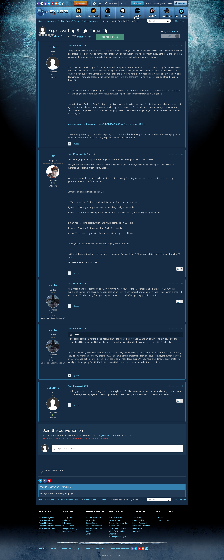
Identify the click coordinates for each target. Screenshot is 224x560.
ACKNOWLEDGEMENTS (120, 545)
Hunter (104, 21)
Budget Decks (91, 520)
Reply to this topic (110, 36)
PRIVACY (86, 545)
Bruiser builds (138, 517)
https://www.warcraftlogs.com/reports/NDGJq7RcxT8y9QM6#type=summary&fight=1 (106, 120)
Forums (51, 21)
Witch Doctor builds (117, 528)
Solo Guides (90, 528)
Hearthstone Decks (93, 514)
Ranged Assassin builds (141, 520)
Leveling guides (68, 528)
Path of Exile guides (47, 514)
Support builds (138, 528)
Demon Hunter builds (118, 520)
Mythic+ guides (68, 517)
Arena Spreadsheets (94, 522)
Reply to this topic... (65, 445)
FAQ (77, 545)
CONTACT (53, 545)
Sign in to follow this (171, 31)
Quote (75, 140)
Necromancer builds (117, 525)
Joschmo (53, 47)
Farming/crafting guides (118, 533)
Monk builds (114, 522)
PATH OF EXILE (45, 508)
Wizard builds (114, 531)
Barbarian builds (116, 514)
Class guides (67, 514)
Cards (88, 531)
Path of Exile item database (50, 522)
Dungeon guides (162, 517)
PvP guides (66, 520)
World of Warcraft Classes (70, 21)
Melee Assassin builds (141, 522)
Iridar (52, 152)
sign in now (104, 432)
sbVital (52, 282)
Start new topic (84, 36)
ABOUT (42, 545)
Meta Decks (90, 517)
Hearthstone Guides (94, 525)
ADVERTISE (66, 545)
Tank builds (137, 514)
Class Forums (91, 21)
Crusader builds (115, 517)
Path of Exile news (46, 520)
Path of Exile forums (47, 525)
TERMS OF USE (100, 545)
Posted (77, 45)
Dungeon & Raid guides (71, 525)
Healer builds (137, 525)
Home (42, 21)
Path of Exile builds (46, 517)
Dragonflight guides (70, 522)
